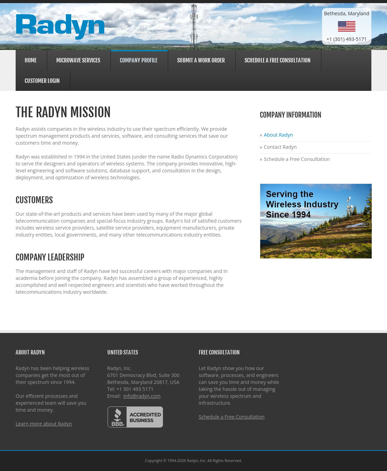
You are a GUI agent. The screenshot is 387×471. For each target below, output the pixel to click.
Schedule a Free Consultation (278, 60)
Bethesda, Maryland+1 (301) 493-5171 (346, 26)
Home (30, 60)
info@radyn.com (141, 396)
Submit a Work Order (201, 60)
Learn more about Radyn (44, 423)
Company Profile (137, 60)
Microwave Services (77, 59)
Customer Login (41, 80)
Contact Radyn (280, 147)
